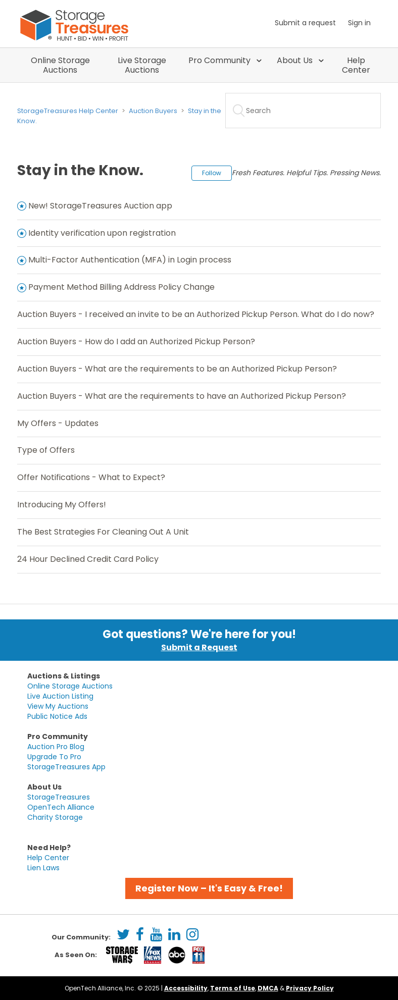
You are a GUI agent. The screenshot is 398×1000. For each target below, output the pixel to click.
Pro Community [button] (220, 60)
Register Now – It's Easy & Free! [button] (209, 888)
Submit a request (305, 23)
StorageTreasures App (66, 767)
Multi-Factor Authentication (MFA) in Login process (129, 260)
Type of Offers (46, 450)
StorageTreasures (58, 797)
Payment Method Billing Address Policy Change (121, 287)
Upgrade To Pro (54, 757)
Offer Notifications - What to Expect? (91, 477)
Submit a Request (199, 647)
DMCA (268, 988)
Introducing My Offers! (61, 504)
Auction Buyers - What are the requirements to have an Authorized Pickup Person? (181, 396)
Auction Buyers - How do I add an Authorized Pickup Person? (136, 341)
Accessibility (186, 988)
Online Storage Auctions (60, 65)
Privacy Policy (310, 988)
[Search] (303, 110)
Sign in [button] (359, 23)
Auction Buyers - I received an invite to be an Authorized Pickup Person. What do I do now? (195, 314)
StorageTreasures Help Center (67, 111)
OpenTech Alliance (60, 807)
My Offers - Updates (57, 423)
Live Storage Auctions (142, 65)
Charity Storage (55, 817)
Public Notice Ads (57, 716)
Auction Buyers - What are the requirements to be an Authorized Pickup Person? (177, 369)
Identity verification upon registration (102, 233)
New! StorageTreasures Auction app (100, 206)
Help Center (356, 65)
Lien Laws (43, 868)
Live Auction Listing (60, 696)
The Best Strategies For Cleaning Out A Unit (103, 532)
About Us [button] (296, 60)
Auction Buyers (153, 111)
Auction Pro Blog (55, 747)
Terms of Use (232, 988)
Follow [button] (211, 173)
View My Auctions (57, 706)
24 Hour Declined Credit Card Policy (88, 559)
